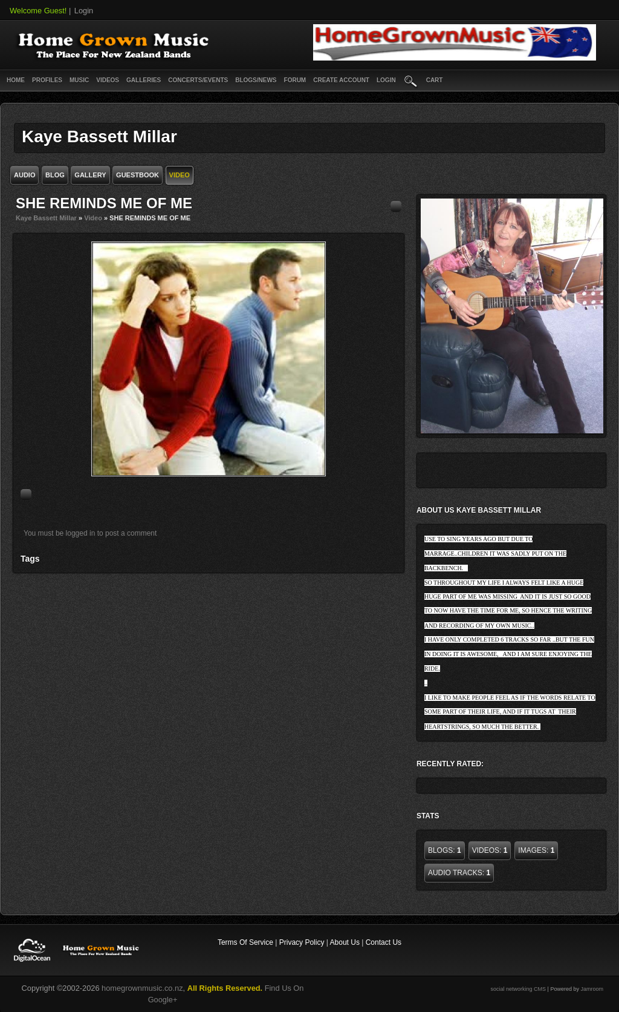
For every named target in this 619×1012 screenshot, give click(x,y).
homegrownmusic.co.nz (142, 988)
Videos (107, 80)
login (386, 80)
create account (341, 80)
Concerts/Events (198, 80)
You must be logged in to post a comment (90, 533)
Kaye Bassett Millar (46, 218)
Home (16, 80)
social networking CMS (518, 989)
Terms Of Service (245, 942)
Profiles (47, 80)
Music (79, 80)
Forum (295, 80)
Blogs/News (255, 80)
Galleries (143, 80)
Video (93, 218)
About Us (345, 942)
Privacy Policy (302, 942)
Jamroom (591, 989)
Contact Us (383, 942)
